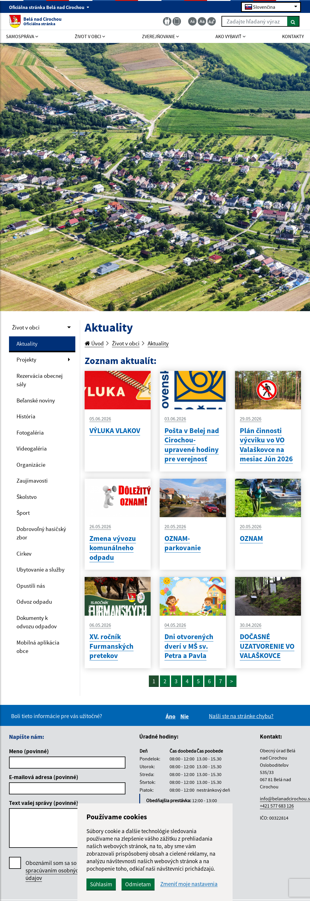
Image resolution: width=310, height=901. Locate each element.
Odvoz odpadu (34, 601)
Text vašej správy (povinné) (43, 802)
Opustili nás (31, 585)
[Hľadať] (293, 21)
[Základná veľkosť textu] (202, 21)
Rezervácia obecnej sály (40, 380)
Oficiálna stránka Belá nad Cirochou (49, 7)
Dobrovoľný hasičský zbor (41, 533)
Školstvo (27, 496)
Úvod (94, 343)
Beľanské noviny (36, 400)
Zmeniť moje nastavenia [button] (189, 884)
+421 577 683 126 (277, 806)
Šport (23, 512)
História (26, 416)
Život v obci (26, 327)
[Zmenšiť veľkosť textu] (192, 21)
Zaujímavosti (32, 480)
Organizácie (31, 464)
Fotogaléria (30, 432)
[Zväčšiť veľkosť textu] (211, 21)
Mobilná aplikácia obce (38, 647)
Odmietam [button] (138, 884)
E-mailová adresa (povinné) (43, 777)
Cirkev (24, 553)
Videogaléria (32, 448)
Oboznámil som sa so (53, 870)
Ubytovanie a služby (41, 569)
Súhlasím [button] (101, 884)
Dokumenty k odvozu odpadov (37, 622)
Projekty (26, 359)
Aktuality (27, 343)
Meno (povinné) (29, 751)
